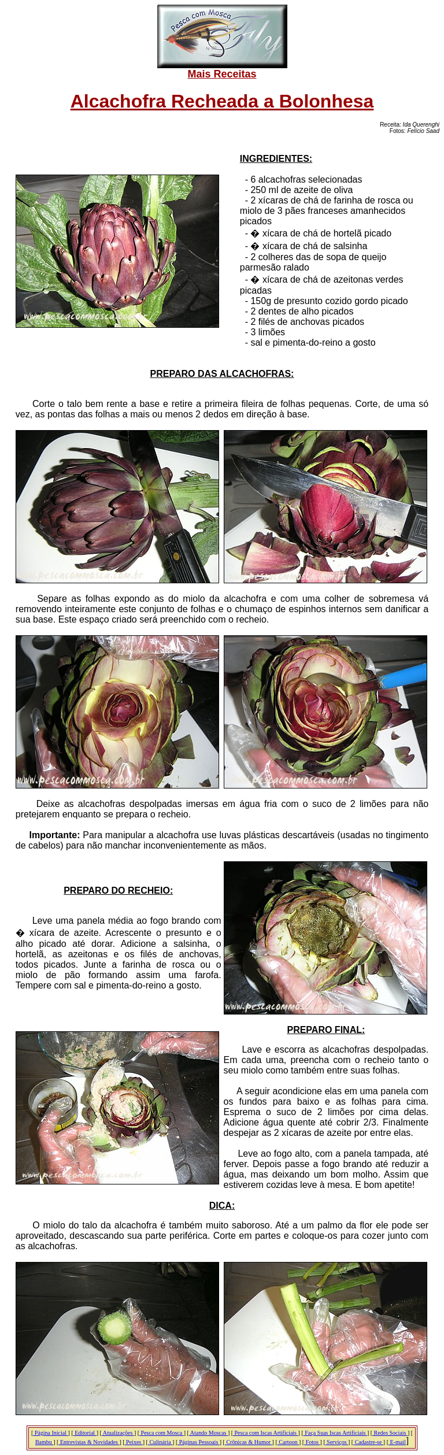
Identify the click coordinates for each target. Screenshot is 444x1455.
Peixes (134, 1442)
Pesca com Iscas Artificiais (265, 1433)
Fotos (312, 1442)
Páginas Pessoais (198, 1442)
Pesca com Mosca (161, 1433)
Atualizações (118, 1433)
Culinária (160, 1442)
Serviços (336, 1442)
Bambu (44, 1442)
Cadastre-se (368, 1442)
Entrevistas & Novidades (88, 1442)
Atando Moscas (208, 1433)
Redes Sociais (390, 1433)
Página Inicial (50, 1433)
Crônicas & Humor (248, 1442)
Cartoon (288, 1442)
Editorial (85, 1433)
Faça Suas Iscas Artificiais (335, 1433)
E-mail (397, 1442)
